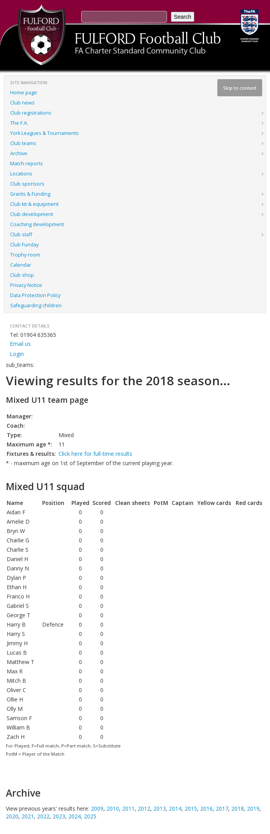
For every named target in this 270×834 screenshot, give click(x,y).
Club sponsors (27, 184)
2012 (144, 808)
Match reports (26, 163)
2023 (59, 816)
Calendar (20, 265)
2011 (128, 808)
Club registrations (31, 113)
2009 (97, 808)
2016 (206, 808)
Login (17, 354)
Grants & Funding (30, 194)
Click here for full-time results (95, 453)
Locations (21, 173)
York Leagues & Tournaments (44, 133)
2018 (237, 808)
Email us (20, 343)
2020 (12, 816)
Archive (18, 153)
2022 (43, 816)
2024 (74, 816)
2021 (27, 816)
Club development (31, 214)
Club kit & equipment (34, 204)
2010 (113, 808)
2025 (90, 816)
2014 (175, 808)
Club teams (23, 143)
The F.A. (19, 123)
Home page (23, 92)
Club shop (22, 275)
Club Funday (24, 244)
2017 (222, 808)
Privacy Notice (26, 285)
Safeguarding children (36, 305)
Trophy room (25, 254)
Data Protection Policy (35, 295)
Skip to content (239, 88)
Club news (22, 102)
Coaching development (37, 224)
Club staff (21, 234)
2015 (191, 808)
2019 (253, 808)
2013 (159, 808)
